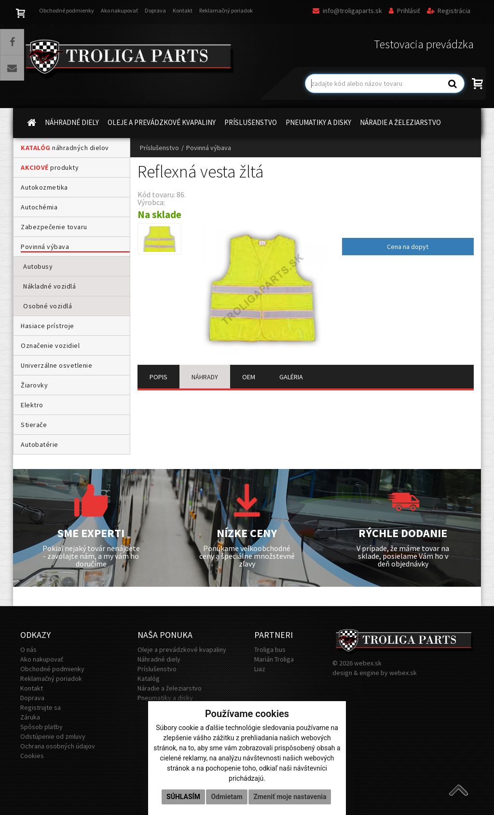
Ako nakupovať (119, 10)
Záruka (30, 717)
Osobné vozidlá (47, 306)
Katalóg (148, 678)
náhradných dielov (65, 147)
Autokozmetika (44, 187)
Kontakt (182, 10)
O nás (28, 649)
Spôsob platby (41, 726)
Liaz (259, 668)
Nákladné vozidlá (49, 286)
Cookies (32, 755)
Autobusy (38, 266)
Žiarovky (34, 385)
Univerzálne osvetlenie (56, 365)
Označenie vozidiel (50, 345)
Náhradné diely (158, 659)
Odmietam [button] (226, 797)
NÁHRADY (205, 377)
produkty (50, 167)
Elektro (32, 405)
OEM (248, 377)
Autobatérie (39, 444)
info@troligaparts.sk (347, 10)
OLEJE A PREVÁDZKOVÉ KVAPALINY (162, 122)
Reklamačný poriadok (226, 10)
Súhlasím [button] (183, 797)
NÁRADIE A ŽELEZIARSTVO (400, 122)
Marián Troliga (274, 659)
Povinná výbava (45, 246)
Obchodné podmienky (66, 10)
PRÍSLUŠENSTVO (250, 122)
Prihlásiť (404, 10)
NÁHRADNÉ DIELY (72, 122)
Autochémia (39, 207)
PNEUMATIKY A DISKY (318, 122)
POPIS (158, 377)
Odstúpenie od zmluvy (52, 736)
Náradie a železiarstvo (169, 688)
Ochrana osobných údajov (57, 746)
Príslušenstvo (159, 147)
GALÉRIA (291, 377)
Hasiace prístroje (47, 325)
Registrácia (448, 10)
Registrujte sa (40, 707)
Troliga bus (270, 649)
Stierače (34, 424)
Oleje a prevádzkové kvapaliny (181, 649)
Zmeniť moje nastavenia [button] (289, 797)
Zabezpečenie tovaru (54, 226)
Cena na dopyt (407, 246)
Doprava (155, 10)
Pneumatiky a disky (165, 697)
